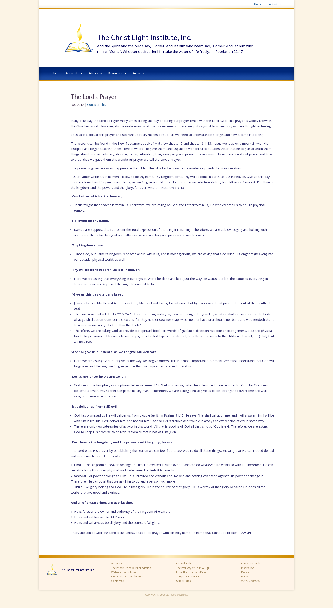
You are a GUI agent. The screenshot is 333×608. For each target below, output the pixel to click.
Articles (93, 73)
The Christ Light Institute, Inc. (78, 570)
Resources (115, 73)
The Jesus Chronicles (188, 576)
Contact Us (274, 4)
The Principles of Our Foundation (131, 568)
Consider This (96, 105)
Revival (245, 572)
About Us (72, 73)
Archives (138, 73)
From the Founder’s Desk (191, 572)
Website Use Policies (123, 572)
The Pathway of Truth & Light (193, 568)
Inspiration (247, 568)
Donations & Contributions (127, 576)
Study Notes (183, 581)
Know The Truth (250, 563)
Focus (244, 576)
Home (258, 4)
